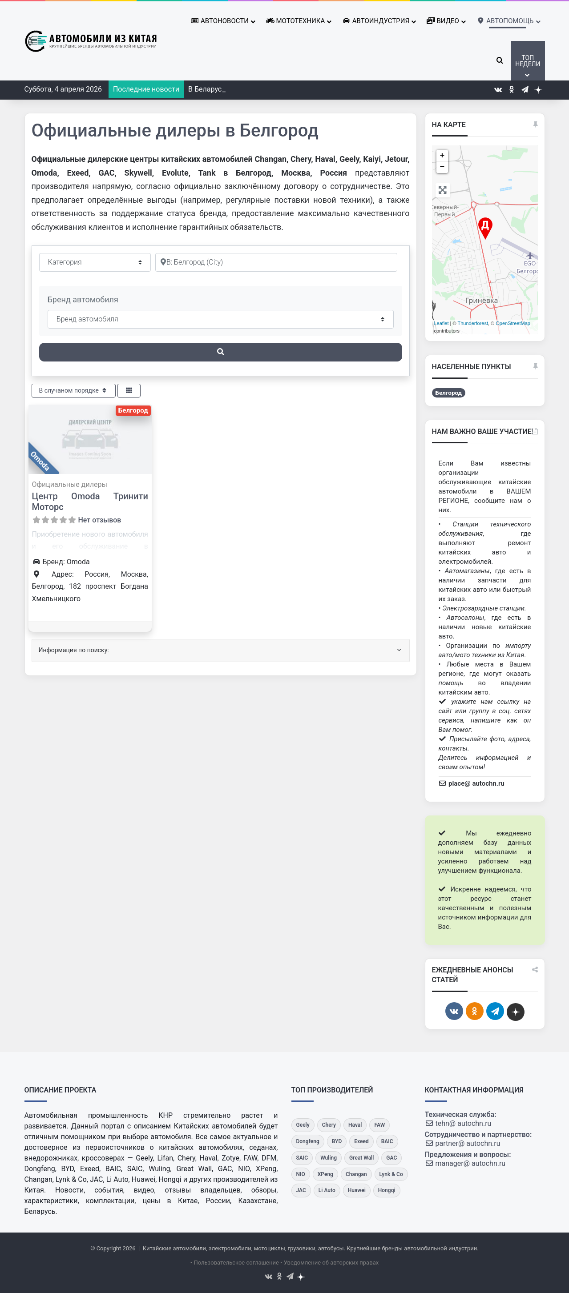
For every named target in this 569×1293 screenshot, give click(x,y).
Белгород (133, 410)
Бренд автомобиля (83, 299)
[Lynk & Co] (391, 1174)
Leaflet (441, 323)
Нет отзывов (99, 520)
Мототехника (295, 21)
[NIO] (300, 1174)
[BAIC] (387, 1141)
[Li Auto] (327, 1190)
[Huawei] (357, 1190)
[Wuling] (328, 1158)
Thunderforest (472, 323)
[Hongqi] (386, 1190)
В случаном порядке (73, 390)
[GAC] (391, 1158)
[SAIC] (302, 1158)
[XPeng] (325, 1174)
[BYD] (337, 1141)
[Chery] (329, 1125)
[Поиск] (220, 352)
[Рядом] (276, 262)
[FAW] (379, 1125)
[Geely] (303, 1125)
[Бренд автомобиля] (221, 319)
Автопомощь (505, 19)
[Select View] (129, 391)
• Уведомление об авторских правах (329, 1262)
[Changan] (356, 1174)
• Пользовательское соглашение (234, 1262)
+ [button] (442, 155)
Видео (443, 21)
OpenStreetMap (513, 323)
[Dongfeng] (307, 1141)
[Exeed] (361, 1141)
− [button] (442, 167)
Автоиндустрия (375, 21)
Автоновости (220, 21)
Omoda (40, 460)
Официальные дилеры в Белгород (175, 130)
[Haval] (355, 1125)
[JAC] (301, 1190)
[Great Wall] (361, 1158)
